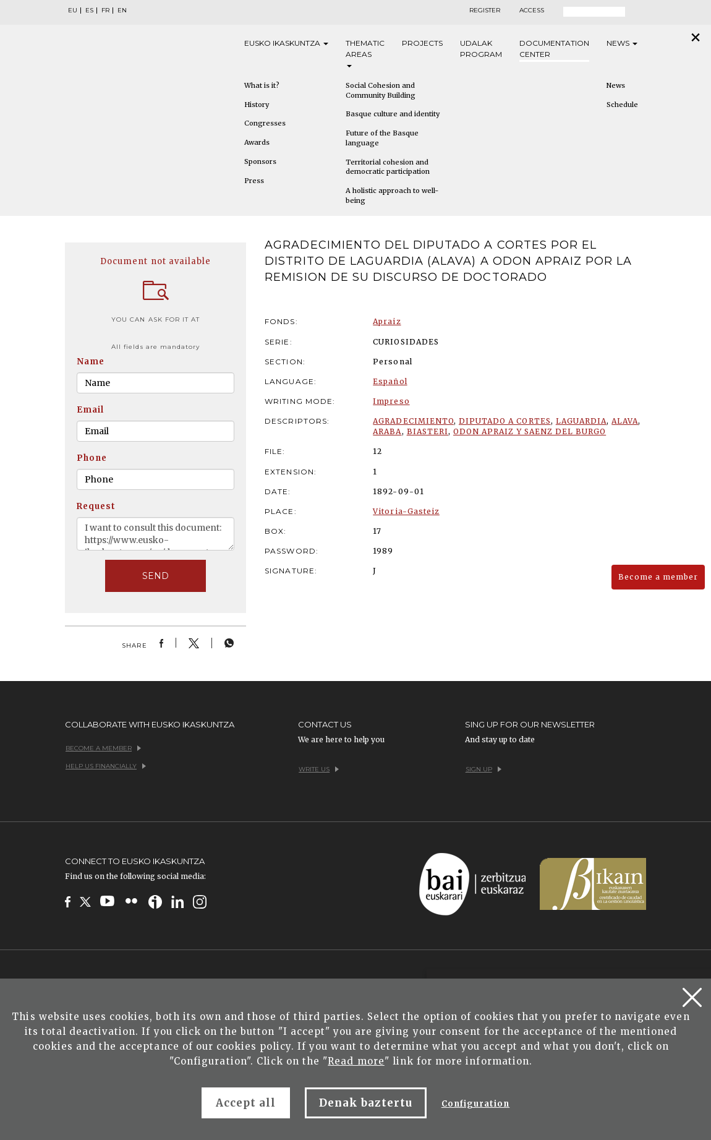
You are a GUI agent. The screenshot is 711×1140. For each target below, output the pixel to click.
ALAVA (624, 421)
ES (89, 10)
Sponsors (260, 161)
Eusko (286, 43)
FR (105, 10)
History (256, 104)
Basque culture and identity (393, 113)
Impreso (391, 401)
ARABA (387, 431)
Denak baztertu (365, 1103)
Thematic (365, 52)
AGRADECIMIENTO (413, 421)
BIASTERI (427, 431)
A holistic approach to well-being (392, 195)
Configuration (475, 1104)
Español (390, 381)
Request (96, 506)
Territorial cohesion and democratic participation (388, 167)
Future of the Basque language (382, 138)
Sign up (483, 769)
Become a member (658, 576)
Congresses (265, 123)
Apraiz (387, 321)
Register (484, 10)
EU (72, 10)
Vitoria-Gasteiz (406, 511)
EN (122, 10)
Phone (92, 458)
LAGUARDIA (581, 421)
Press (254, 180)
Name (90, 361)
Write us (319, 769)
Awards (257, 142)
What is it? (261, 85)
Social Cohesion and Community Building (380, 90)
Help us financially (106, 766)
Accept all (246, 1103)
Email (90, 410)
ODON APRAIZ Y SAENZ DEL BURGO (529, 431)
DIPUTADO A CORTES (505, 421)
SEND (155, 575)
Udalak (481, 49)
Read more (356, 1061)
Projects (422, 43)
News (622, 43)
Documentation (554, 49)
